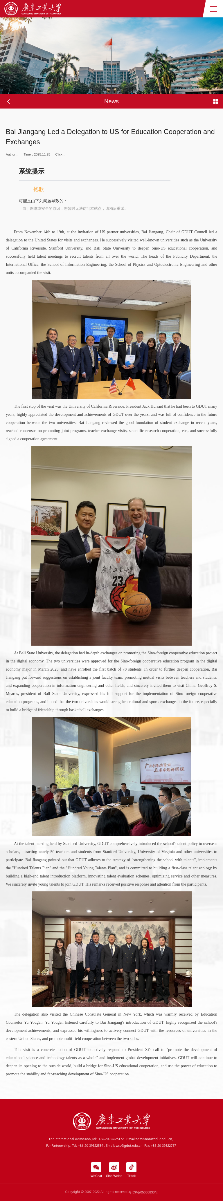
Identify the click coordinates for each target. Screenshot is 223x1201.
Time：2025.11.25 (37, 154)
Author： (12, 154)
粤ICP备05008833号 (143, 1192)
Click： (111, 182)
